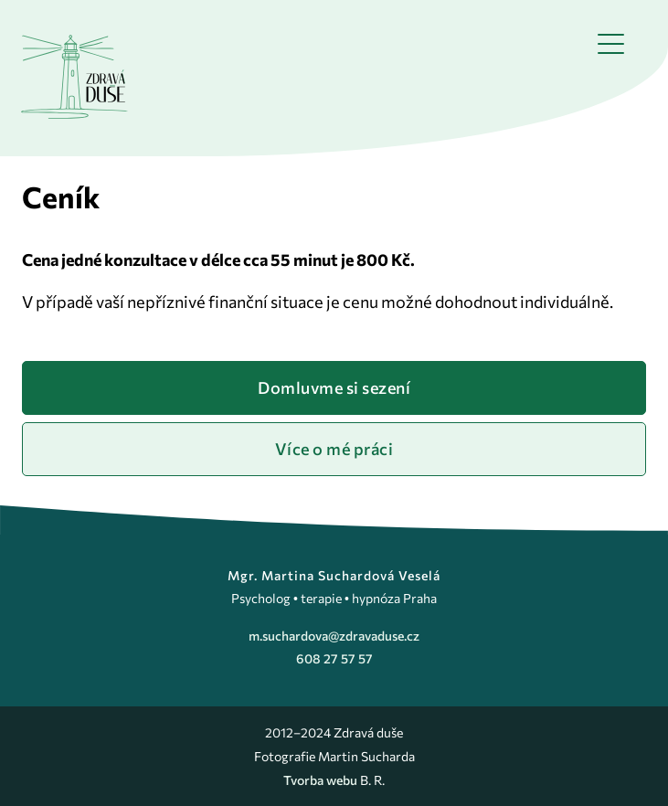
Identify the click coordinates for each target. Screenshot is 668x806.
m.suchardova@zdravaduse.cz (334, 635)
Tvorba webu (321, 780)
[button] (611, 44)
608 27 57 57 (334, 658)
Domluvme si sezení (334, 387)
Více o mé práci (334, 449)
